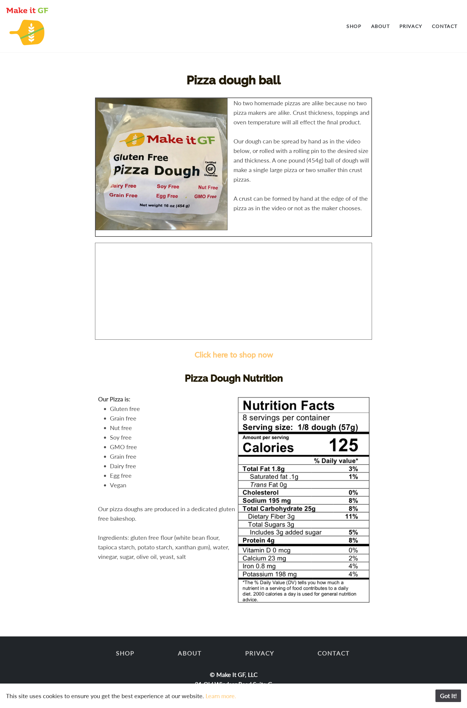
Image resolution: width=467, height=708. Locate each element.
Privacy (410, 26)
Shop (353, 26)
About (380, 26)
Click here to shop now (233, 354)
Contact (444, 26)
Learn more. (221, 695)
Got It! (448, 695)
